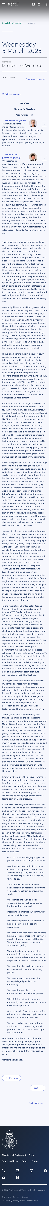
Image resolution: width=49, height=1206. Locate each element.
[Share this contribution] (44, 123)
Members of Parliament (14, 1155)
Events (25, 1161)
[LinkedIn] (17, 1170)
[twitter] (3, 1170)
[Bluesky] (17, 1177)
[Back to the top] (37, 1103)
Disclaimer (26, 1197)
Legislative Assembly (12, 23)
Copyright (6, 1197)
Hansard (31, 23)
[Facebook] (45, 1170)
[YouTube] (3, 1177)
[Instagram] (31, 1170)
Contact (35, 1161)
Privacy (16, 1197)
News (31, 1155)
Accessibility (32, 1200)
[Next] (37, 1088)
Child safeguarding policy (13, 1200)
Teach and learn (10, 1161)
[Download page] (35, 79)
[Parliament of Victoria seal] (9, 1139)
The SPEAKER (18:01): (15, 120)
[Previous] (11, 1078)
